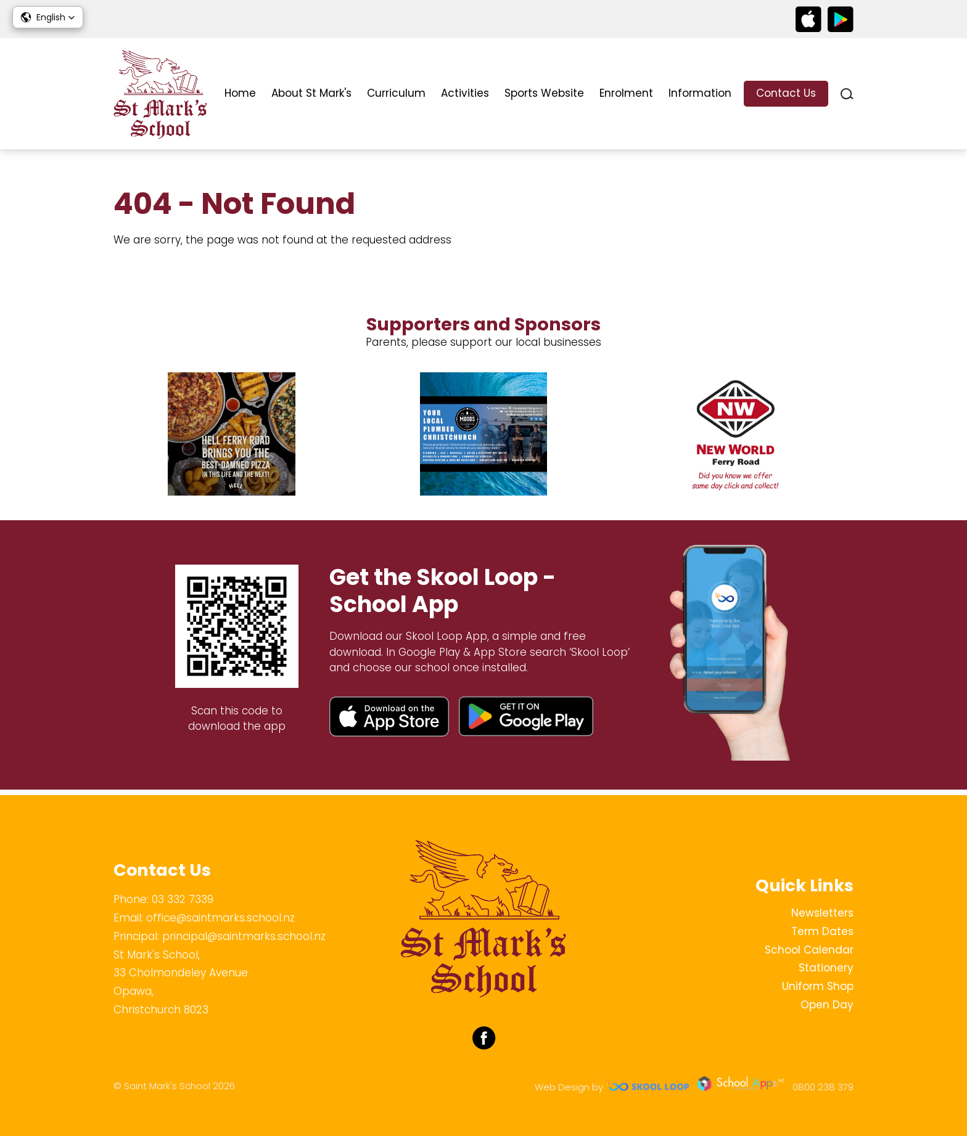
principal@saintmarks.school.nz (244, 936)
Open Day (827, 1004)
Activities (465, 93)
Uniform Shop (818, 986)
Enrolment (626, 93)
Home (240, 93)
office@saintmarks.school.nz (220, 917)
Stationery (826, 967)
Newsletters (822, 912)
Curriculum (396, 93)
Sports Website (544, 93)
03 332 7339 (182, 899)
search (847, 94)
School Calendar (809, 949)
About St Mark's (311, 93)
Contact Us (786, 93)
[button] (47, 17)
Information (700, 93)
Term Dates (822, 931)
